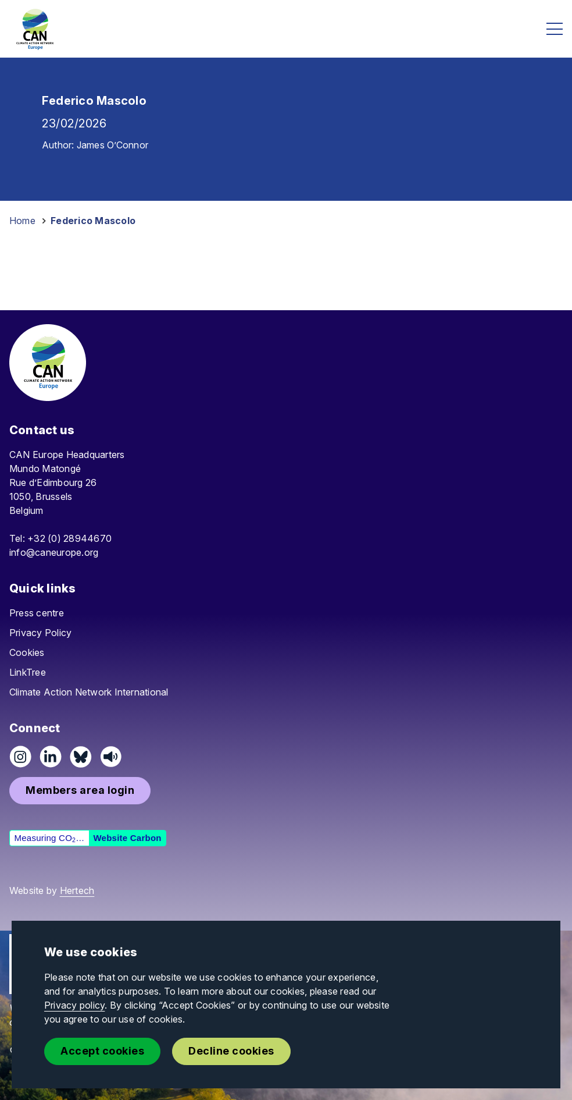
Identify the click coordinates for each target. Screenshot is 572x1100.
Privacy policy (74, 1005)
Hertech (77, 890)
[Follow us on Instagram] (20, 757)
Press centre (36, 613)
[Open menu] (554, 29)
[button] (80, 790)
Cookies (27, 652)
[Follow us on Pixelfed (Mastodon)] (81, 757)
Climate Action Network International (89, 692)
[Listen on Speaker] (111, 757)
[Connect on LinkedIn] (51, 757)
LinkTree (27, 672)
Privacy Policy (40, 632)
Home (22, 220)
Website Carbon (127, 838)
